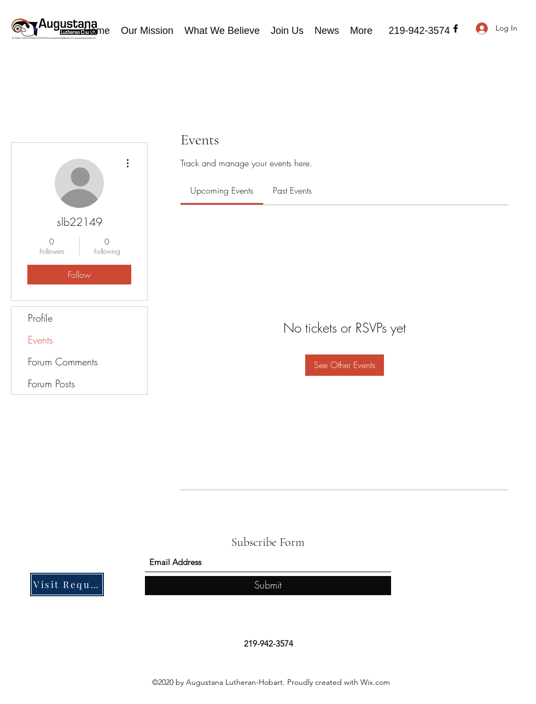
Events (40, 339)
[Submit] (268, 585)
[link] (221, 190)
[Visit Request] (67, 584)
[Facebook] (455, 28)
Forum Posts (51, 383)
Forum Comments (63, 361)
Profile (40, 317)
